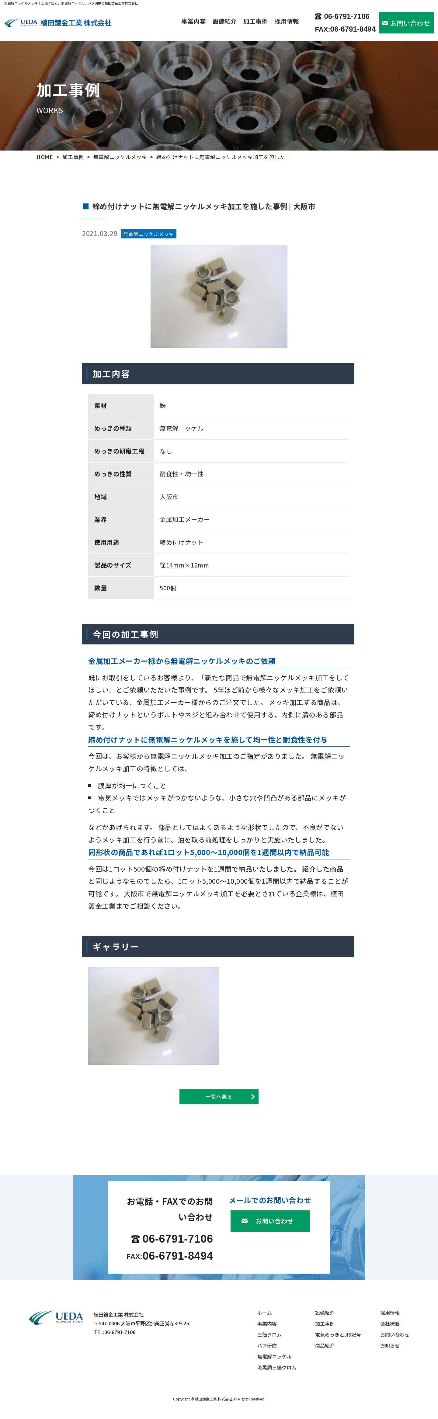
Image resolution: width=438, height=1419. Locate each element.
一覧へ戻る (219, 1096)
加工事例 (255, 22)
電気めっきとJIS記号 (338, 1334)
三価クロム (269, 1334)
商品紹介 (325, 1345)
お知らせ (390, 1345)
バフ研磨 (267, 1345)
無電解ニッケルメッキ (120, 157)
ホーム (264, 1312)
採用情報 (287, 22)
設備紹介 (224, 22)
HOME (44, 157)
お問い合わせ (410, 23)
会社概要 (390, 1323)
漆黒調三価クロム (276, 1367)
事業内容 (193, 22)
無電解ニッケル (274, 1356)
